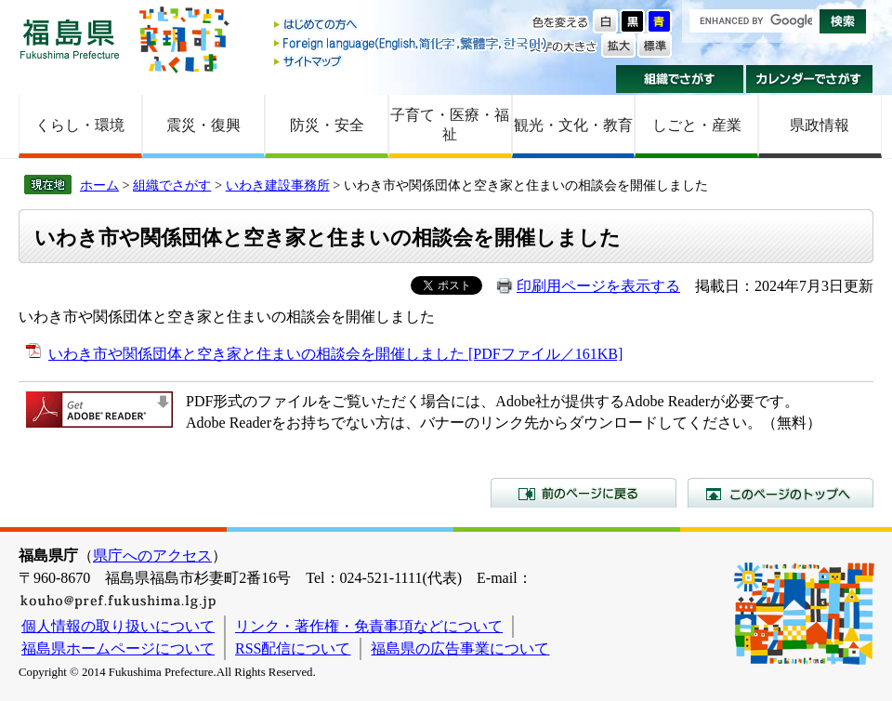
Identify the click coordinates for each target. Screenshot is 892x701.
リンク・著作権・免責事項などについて (369, 626)
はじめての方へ (411, 25)
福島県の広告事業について (460, 648)
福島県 (70, 38)
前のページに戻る (583, 493)
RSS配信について (292, 648)
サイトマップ (411, 61)
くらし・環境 (80, 125)
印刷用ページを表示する (598, 286)
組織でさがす (679, 79)
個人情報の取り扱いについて (118, 626)
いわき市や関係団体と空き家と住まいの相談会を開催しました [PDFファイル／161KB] (335, 354)
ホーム (99, 185)
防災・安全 (327, 125)
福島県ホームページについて (118, 648)
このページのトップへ (780, 493)
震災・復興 (203, 125)
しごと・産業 (696, 125)
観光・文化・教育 (573, 125)
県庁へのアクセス (152, 555)
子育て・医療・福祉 (449, 124)
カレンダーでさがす (809, 79)
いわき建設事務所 (278, 185)
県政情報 (819, 125)
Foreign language (411, 43)
